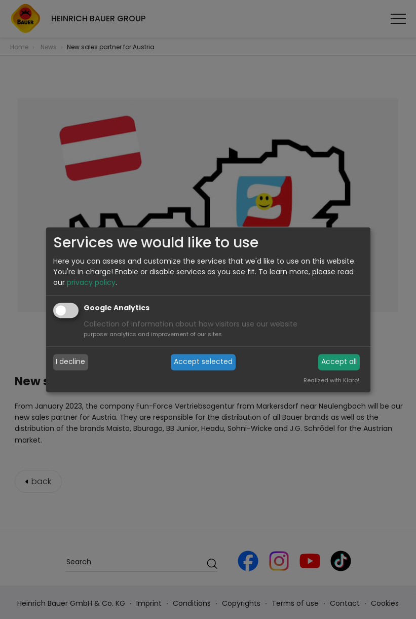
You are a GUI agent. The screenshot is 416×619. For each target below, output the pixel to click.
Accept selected (203, 362)
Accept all (339, 362)
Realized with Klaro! (331, 380)
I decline (70, 362)
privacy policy (91, 282)
